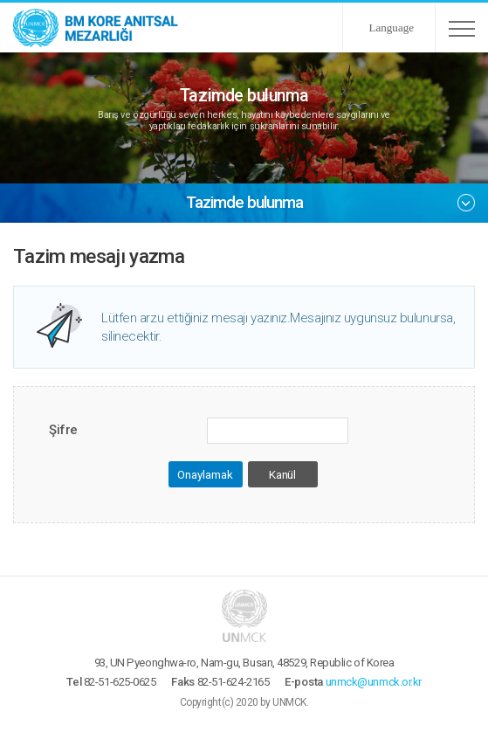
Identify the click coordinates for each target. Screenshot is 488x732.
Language (391, 27)
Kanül (282, 474)
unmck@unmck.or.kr (374, 681)
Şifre (63, 430)
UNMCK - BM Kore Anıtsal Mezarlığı (96, 27)
